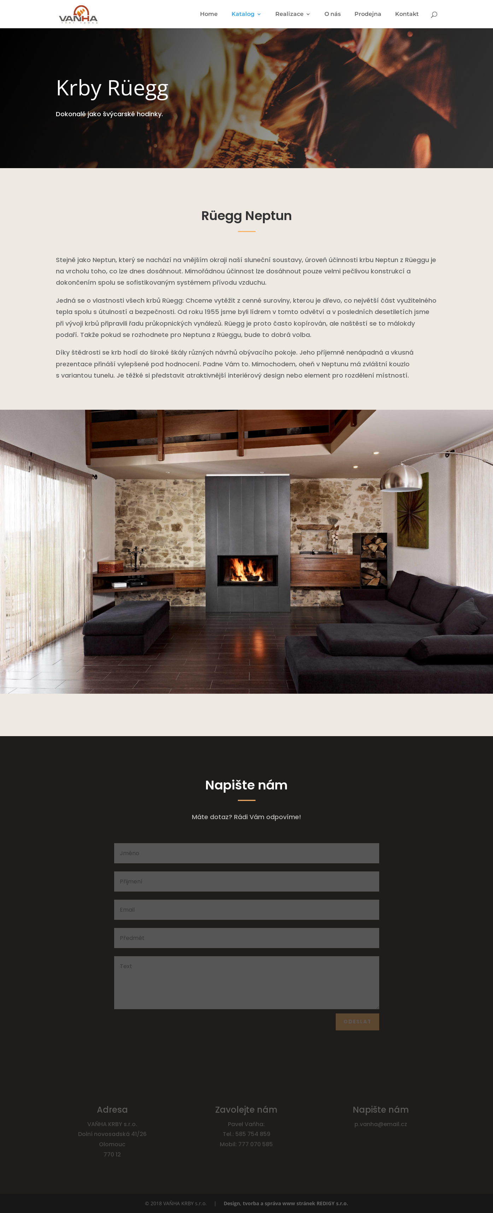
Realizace (289, 14)
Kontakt (407, 14)
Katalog (242, 14)
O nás (332, 14)
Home (209, 14)
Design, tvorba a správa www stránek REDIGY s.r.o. (286, 1203)
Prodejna (367, 14)
